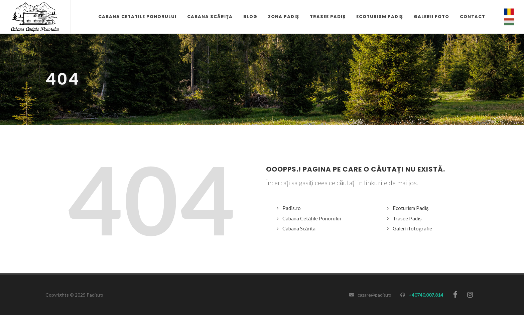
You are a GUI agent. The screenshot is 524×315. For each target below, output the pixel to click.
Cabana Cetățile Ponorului (311, 218)
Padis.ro (291, 208)
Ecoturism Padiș (411, 208)
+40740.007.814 (426, 295)
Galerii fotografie (412, 228)
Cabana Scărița (298, 228)
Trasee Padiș (407, 218)
